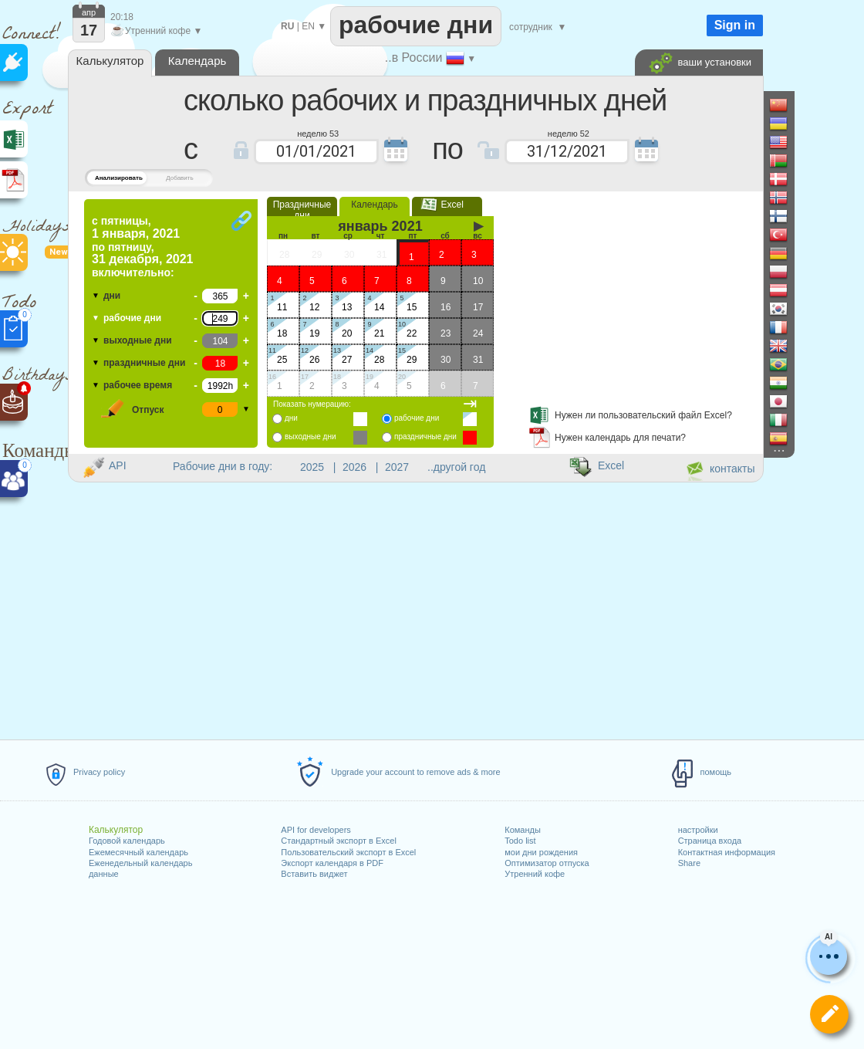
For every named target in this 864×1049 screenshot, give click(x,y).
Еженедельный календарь (140, 863)
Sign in (734, 25)
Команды (523, 829)
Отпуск (148, 409)
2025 (312, 467)
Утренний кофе (535, 873)
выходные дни (137, 340)
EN (308, 26)
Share (689, 863)
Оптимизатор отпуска (547, 863)
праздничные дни (144, 362)
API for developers (316, 829)
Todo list (520, 840)
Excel (447, 204)
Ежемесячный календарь (138, 852)
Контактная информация (726, 852)
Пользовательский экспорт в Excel (348, 852)
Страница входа (710, 840)
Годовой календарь (127, 840)
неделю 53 (318, 133)
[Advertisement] (415, 535)
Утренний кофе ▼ (156, 30)
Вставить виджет (314, 873)
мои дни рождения (541, 852)
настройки (698, 829)
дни (111, 295)
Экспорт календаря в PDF (332, 863)
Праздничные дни (302, 210)
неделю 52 (568, 133)
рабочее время (137, 385)
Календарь (374, 204)
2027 (397, 467)
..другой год (456, 467)
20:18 (121, 17)
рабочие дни (132, 318)
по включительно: (142, 247)
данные (104, 873)
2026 (354, 467)
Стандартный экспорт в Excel (339, 840)
